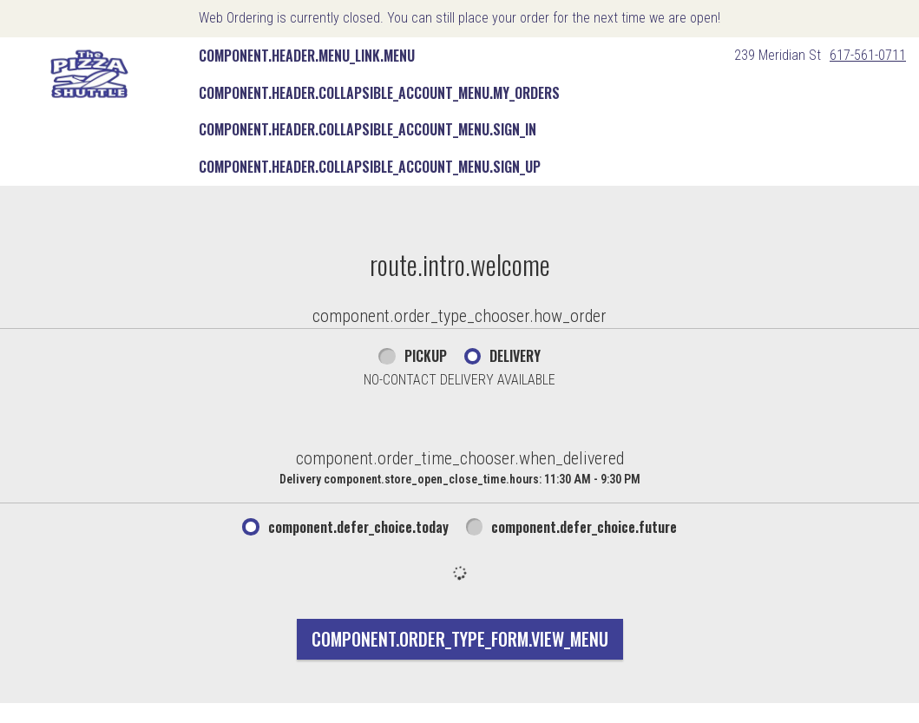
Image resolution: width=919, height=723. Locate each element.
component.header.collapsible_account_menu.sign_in (367, 129)
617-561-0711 (868, 55)
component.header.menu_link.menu (307, 55)
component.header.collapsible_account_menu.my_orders (379, 92)
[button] (89, 73)
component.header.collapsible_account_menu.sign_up (370, 166)
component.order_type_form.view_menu (460, 639)
